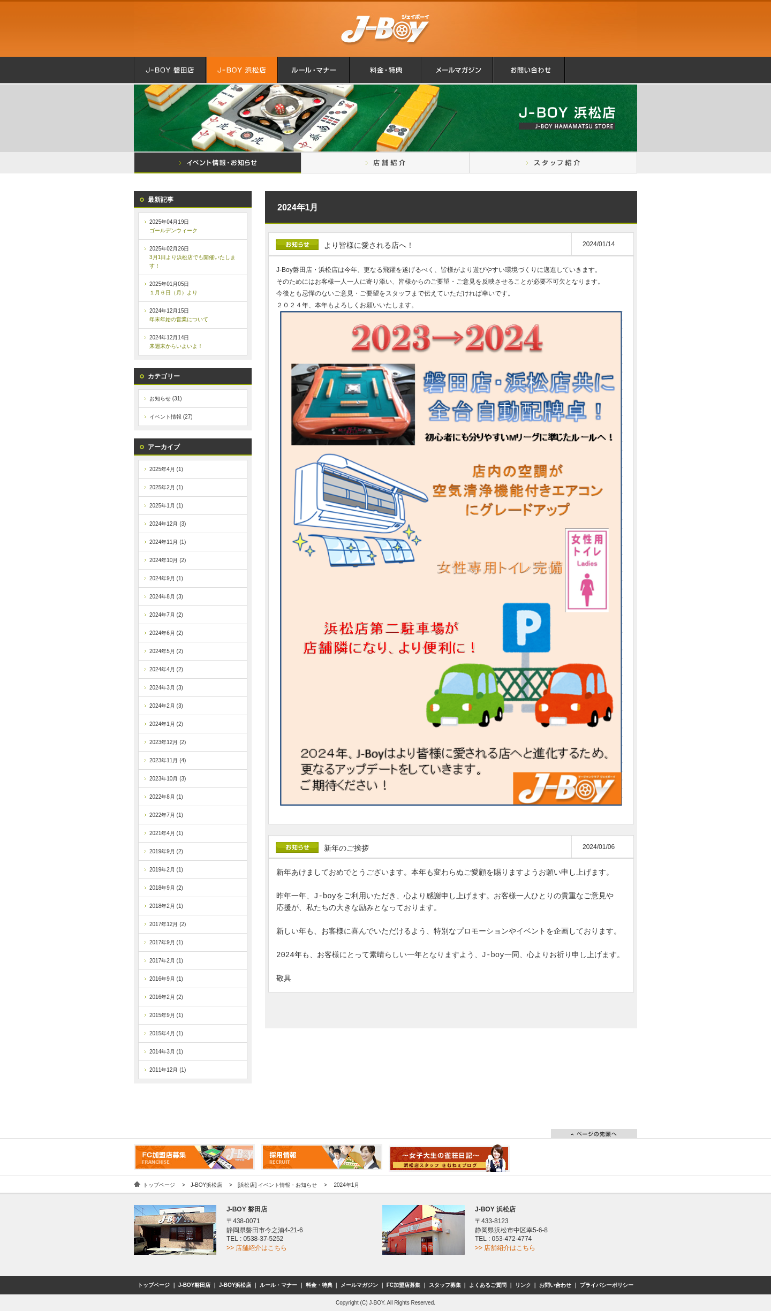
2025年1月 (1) (166, 506)
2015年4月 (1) (166, 1033)
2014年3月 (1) (166, 1052)
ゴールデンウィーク (173, 230)
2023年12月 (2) (167, 742)
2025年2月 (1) (166, 487)
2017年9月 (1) (166, 942)
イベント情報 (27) (171, 417)
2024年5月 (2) (166, 651)
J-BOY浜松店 (206, 1185)
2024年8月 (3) (166, 597)
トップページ (159, 1185)
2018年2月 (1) (166, 906)
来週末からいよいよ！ (176, 346)
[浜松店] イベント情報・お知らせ (277, 1185)
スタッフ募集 (445, 1285)
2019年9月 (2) (166, 851)
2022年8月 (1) (166, 797)
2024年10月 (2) (167, 560)
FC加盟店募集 (403, 1285)
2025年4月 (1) (166, 469)
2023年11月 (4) (167, 760)
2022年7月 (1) (166, 815)
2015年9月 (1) (166, 1015)
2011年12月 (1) (167, 1070)
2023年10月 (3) (167, 779)
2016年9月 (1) (166, 979)
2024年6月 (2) (166, 633)
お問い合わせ (555, 1285)
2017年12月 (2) (167, 924)
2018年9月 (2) (166, 888)
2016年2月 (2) (166, 997)
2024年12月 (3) (167, 524)
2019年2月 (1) (166, 870)
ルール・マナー (278, 1285)
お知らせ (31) (165, 398)
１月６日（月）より (173, 292)
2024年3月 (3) (166, 688)
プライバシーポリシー (606, 1285)
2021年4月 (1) (166, 833)
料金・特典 (319, 1285)
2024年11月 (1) (167, 542)
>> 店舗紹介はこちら (256, 1248)
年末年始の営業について (178, 319)
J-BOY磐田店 (194, 1285)
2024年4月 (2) (166, 669)
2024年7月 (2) (166, 615)
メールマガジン (359, 1285)
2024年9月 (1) (166, 578)
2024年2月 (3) (166, 706)
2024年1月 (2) (166, 724)
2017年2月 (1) (166, 961)
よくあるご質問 (488, 1285)
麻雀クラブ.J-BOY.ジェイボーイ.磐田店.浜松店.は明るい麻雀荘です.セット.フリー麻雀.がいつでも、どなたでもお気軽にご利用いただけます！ (385, 28)
